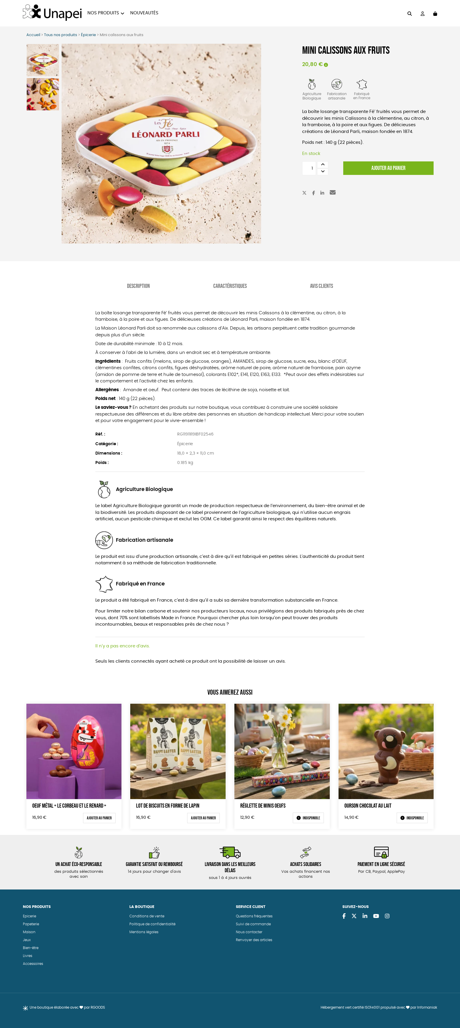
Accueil (33, 35)
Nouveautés (144, 13)
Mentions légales (143, 932)
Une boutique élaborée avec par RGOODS (67, 1007)
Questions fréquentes (254, 916)
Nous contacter (249, 932)
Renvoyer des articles (254, 939)
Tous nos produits (60, 35)
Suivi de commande (253, 924)
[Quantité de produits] (309, 168)
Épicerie (88, 35)
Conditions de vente (146, 916)
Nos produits (103, 13)
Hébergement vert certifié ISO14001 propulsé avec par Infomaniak (379, 1007)
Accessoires (33, 963)
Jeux (27, 939)
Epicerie (29, 916)
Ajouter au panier (388, 168)
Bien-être (30, 947)
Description (138, 286)
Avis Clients (321, 286)
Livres (27, 955)
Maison (29, 932)
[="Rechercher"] (409, 13)
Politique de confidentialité (152, 924)
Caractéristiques (230, 286)
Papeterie (31, 924)
